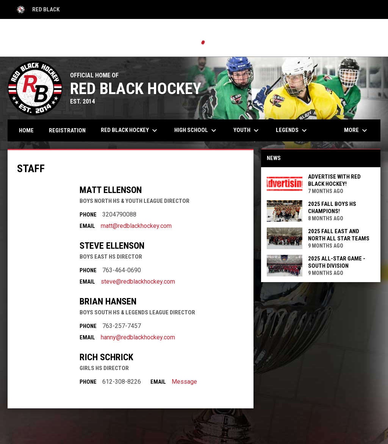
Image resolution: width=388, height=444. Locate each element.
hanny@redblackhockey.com (138, 337)
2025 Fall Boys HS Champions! (332, 208)
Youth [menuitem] (247, 130)
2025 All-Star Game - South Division (336, 262)
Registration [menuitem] (67, 130)
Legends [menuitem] (292, 130)
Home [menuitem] (26, 130)
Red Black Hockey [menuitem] (130, 130)
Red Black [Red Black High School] (37, 9)
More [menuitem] (356, 130)
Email (87, 226)
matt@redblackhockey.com (136, 225)
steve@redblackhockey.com (138, 281)
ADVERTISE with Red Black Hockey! (334, 180)
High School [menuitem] (196, 130)
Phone (88, 214)
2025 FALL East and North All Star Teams (338, 235)
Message (184, 381)
